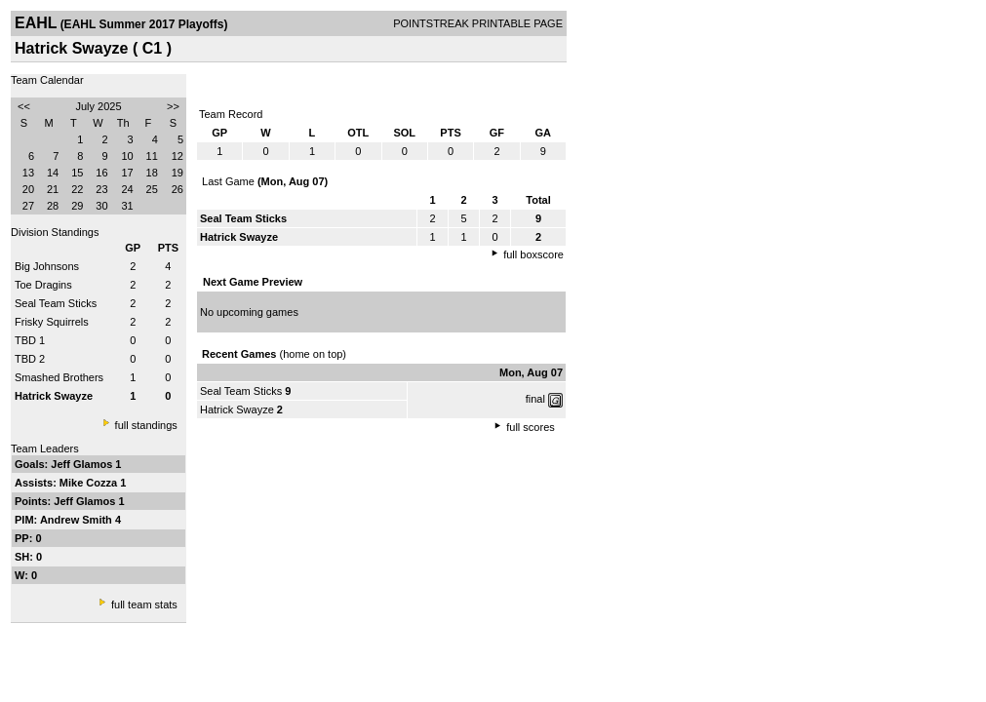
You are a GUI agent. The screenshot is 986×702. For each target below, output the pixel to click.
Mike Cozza (89, 482)
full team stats (144, 604)
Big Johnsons (47, 266)
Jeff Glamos (83, 464)
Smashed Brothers (59, 377)
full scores (530, 427)
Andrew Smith (77, 520)
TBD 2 (30, 359)
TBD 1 (30, 340)
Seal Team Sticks (56, 303)
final (535, 399)
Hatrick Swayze (237, 409)
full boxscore (533, 254)
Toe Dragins (43, 285)
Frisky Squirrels (52, 322)
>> (173, 106)
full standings (146, 425)
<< (24, 106)
